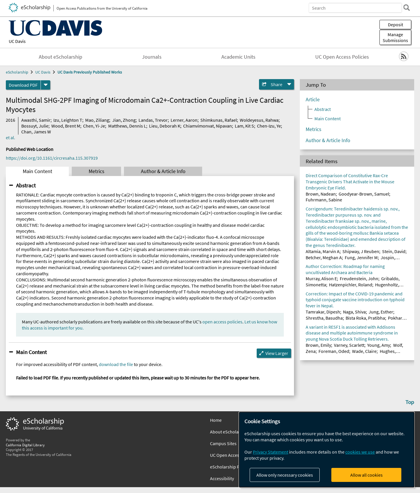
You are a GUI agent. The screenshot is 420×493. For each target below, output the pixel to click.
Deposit (395, 24)
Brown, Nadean (321, 194)
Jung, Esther (381, 312)
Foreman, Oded (333, 351)
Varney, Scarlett (349, 345)
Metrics (96, 171)
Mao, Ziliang (97, 120)
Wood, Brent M (65, 126)
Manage (395, 37)
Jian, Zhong (124, 120)
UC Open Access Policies (342, 57)
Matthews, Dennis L (127, 126)
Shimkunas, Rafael (218, 120)
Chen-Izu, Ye (269, 126)
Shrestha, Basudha (324, 318)
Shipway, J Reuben (360, 251)
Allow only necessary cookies (284, 475)
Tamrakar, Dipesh (323, 312)
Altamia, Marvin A (323, 251)
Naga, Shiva (354, 312)
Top (409, 401)
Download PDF (23, 85)
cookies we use (360, 452)
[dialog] (326, 449)
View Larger (276, 353)
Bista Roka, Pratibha (365, 318)
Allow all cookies (366, 475)
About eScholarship (60, 57)
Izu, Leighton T (67, 120)
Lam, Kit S (244, 126)
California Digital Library (25, 445)
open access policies (222, 322)
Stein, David (393, 251)
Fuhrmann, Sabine (324, 200)
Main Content (37, 171)
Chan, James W (36, 132)
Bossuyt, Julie (34, 126)
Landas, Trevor (153, 120)
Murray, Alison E (321, 278)
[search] (406, 7)
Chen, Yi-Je (94, 126)
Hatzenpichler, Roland (350, 285)
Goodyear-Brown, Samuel (364, 194)
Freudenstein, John (359, 278)
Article (313, 99)
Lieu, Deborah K (164, 126)
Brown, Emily (318, 345)
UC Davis (17, 41)
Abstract (26, 185)
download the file (116, 364)
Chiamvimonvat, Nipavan (207, 126)
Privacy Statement (270, 452)
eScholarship (17, 72)
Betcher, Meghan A (324, 257)
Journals (152, 57)
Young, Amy (378, 345)
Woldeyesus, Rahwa (259, 120)
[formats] (45, 85)
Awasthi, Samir (35, 120)
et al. (10, 137)
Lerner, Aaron (184, 120)
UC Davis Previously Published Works (89, 72)
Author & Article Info (163, 171)
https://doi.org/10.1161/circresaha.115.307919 (52, 158)
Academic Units (238, 57)
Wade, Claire (364, 351)
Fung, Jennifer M (361, 257)
